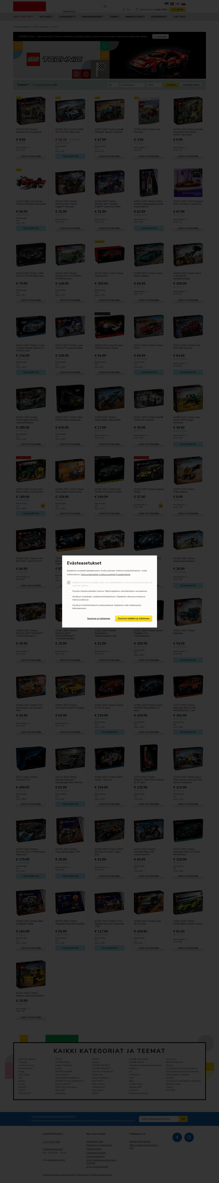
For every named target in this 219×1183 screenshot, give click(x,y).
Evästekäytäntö (123, 574)
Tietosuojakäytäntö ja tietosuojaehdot (98, 574)
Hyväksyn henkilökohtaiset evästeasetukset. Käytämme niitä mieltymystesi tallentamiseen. (106, 607)
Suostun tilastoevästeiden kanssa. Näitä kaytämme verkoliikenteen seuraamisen (109, 591)
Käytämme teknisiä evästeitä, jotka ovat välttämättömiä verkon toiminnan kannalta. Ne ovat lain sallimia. (112, 584)
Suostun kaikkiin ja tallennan (133, 618)
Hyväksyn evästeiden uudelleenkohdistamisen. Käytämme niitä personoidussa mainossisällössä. (108, 598)
